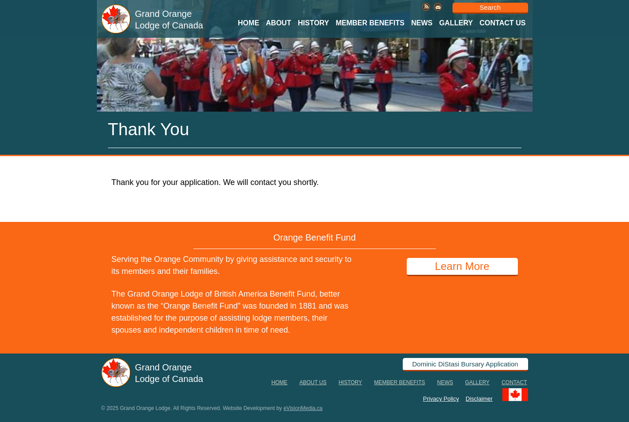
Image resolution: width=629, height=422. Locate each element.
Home (248, 23)
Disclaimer (479, 398)
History (313, 23)
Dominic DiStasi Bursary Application (465, 364)
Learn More (462, 266)
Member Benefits (370, 23)
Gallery (456, 23)
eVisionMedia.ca (303, 408)
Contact (514, 382)
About (278, 23)
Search (490, 7)
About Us (313, 382)
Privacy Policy (441, 398)
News (422, 23)
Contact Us (503, 23)
